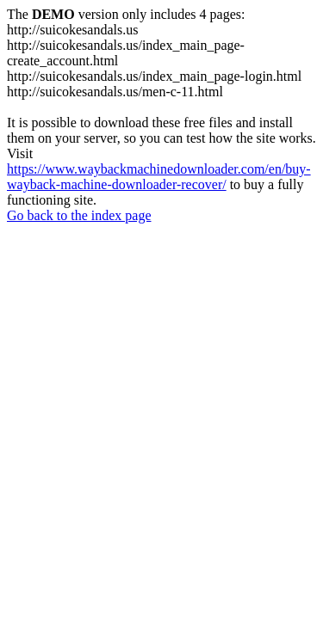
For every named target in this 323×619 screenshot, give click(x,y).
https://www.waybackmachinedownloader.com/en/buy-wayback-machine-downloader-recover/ (159, 177)
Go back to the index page (79, 215)
